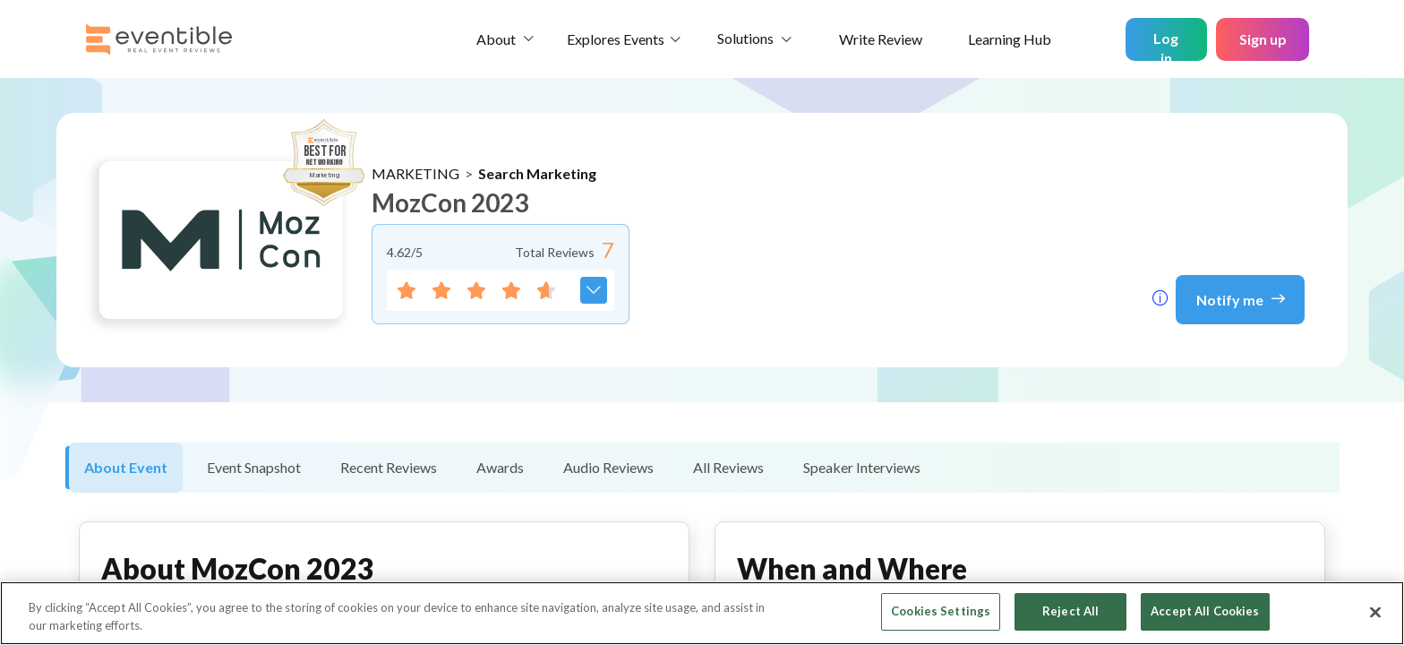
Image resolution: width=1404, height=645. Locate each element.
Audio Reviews (608, 467)
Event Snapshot (254, 467)
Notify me (1240, 298)
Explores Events (615, 38)
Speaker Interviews (861, 467)
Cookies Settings (940, 611)
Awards (500, 467)
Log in (1165, 45)
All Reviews (728, 467)
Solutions (745, 38)
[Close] (1375, 612)
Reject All (1070, 611)
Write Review (880, 38)
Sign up (1263, 38)
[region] (702, 613)
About (496, 38)
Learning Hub (1009, 38)
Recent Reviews (388, 467)
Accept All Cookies (1205, 611)
